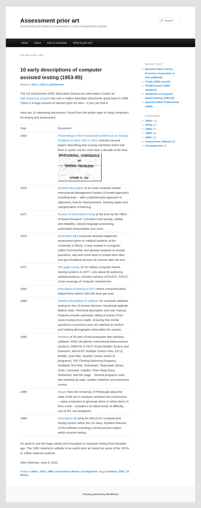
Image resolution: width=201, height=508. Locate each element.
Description (65, 236)
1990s (148, 133)
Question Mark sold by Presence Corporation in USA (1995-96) (160, 73)
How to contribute (57, 42)
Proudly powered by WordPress (100, 494)
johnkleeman (56, 84)
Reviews (63, 336)
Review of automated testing (76, 214)
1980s (50, 471)
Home (24, 42)
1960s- (34, 471)
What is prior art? (83, 42)
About (37, 42)
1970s (42, 471)
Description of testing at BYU (77, 288)
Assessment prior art (49, 20)
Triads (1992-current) (158, 81)
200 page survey (69, 267)
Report (62, 391)
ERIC (122, 471)
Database (112, 471)
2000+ (149, 137)
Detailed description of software (78, 300)
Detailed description (71, 188)
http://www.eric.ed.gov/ (35, 98)
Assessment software (67, 471)
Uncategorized (89, 471)
